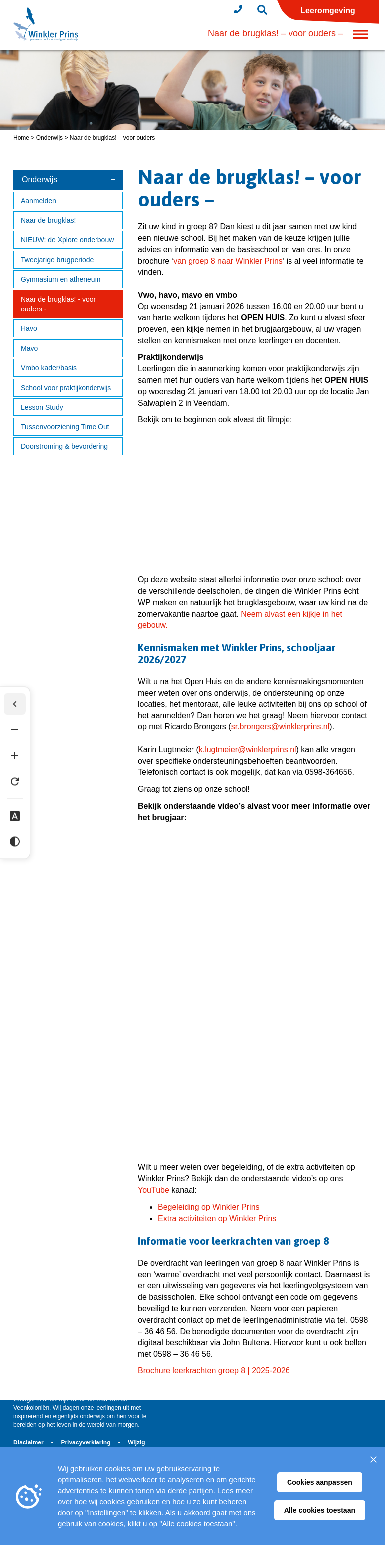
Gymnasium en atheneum (60, 279)
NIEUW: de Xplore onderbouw (67, 240)
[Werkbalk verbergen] (18, 705)
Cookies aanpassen (319, 1482)
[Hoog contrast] (18, 843)
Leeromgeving (327, 10)
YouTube (153, 1190)
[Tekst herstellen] (18, 783)
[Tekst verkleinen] (18, 731)
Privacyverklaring (86, 1442)
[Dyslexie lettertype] (18, 817)
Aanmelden (38, 201)
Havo (29, 328)
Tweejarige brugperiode (57, 260)
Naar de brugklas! (48, 220)
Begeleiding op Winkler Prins (209, 1207)
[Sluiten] (373, 1459)
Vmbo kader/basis (49, 368)
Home (21, 137)
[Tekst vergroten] (18, 757)
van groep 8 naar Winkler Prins (228, 261)
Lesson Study (42, 407)
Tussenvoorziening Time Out (65, 427)
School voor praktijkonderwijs (66, 388)
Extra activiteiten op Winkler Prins (217, 1218)
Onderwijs (49, 137)
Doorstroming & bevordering (64, 446)
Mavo (29, 348)
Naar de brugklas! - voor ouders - (58, 304)
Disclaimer (29, 1442)
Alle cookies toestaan (319, 1510)
